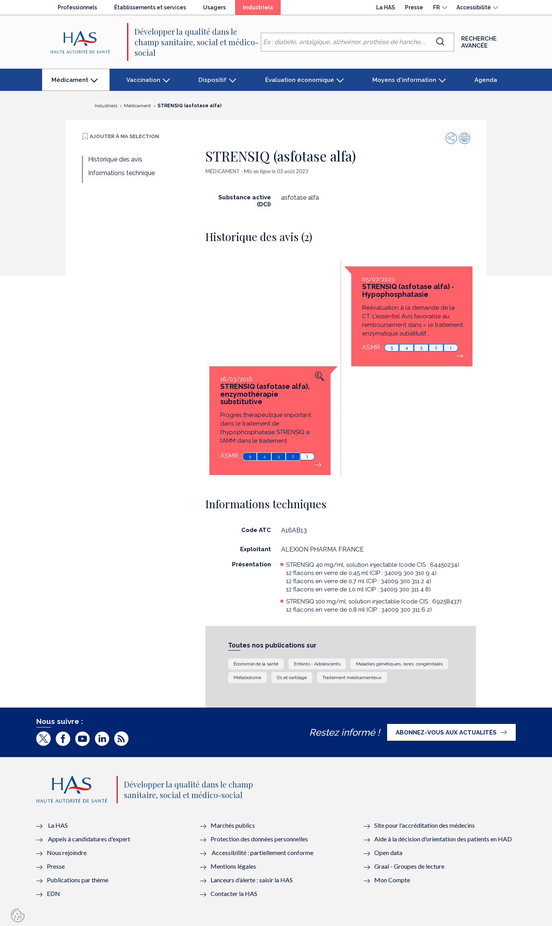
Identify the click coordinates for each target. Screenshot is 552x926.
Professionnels (77, 7)
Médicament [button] (69, 83)
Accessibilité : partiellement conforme (263, 852)
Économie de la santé (256, 664)
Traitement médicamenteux (352, 677)
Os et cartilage (292, 677)
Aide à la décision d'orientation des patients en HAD (443, 839)
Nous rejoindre (67, 852)
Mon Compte (392, 879)
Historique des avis (115, 159)
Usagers (214, 7)
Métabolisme (247, 677)
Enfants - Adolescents (317, 664)
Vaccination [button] (143, 79)
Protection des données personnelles (259, 839)
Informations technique (121, 173)
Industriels (262, 9)
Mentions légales (233, 866)
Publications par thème (77, 879)
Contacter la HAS (234, 893)
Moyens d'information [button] (404, 79)
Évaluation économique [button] (299, 79)
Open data (388, 852)
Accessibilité (473, 7)
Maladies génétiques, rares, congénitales (399, 664)
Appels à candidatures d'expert (89, 839)
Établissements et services (150, 7)
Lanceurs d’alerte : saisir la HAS (252, 879)
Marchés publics (233, 825)
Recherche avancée (479, 42)
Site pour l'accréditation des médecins (424, 825)
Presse (414, 7)
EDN (53, 893)
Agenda (485, 79)
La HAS (385, 7)
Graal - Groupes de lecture (409, 866)
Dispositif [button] (212, 79)
